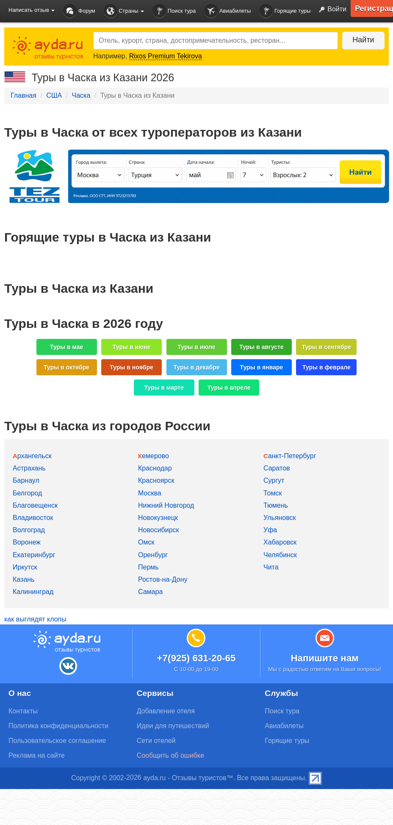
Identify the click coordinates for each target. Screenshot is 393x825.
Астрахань (29, 468)
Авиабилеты (227, 11)
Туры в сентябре (326, 347)
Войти (330, 9)
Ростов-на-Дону (163, 579)
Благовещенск (35, 505)
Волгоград (29, 530)
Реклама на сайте (36, 755)
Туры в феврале (326, 367)
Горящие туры (284, 11)
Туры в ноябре (131, 367)
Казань (23, 579)
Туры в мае (66, 347)
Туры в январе (261, 367)
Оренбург (153, 554)
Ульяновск (279, 517)
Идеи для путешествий (173, 725)
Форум (79, 11)
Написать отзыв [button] (31, 10)
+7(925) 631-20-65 (196, 658)
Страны (124, 11)
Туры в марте (164, 387)
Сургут (273, 480)
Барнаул (26, 480)
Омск (146, 542)
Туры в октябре (66, 367)
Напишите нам (325, 658)
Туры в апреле (229, 387)
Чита (271, 567)
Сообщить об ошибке (170, 755)
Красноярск (156, 480)
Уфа (270, 530)
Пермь (148, 567)
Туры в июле (196, 347)
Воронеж (27, 542)
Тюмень (275, 505)
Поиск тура (174, 11)
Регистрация (374, 8)
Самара (150, 591)
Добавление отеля (166, 711)
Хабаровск (279, 542)
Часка (81, 95)
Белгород (27, 493)
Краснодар (155, 468)
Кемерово (153, 455)
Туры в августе (261, 347)
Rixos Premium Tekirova (165, 56)
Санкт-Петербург (289, 455)
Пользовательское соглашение (57, 740)
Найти (363, 40)
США (54, 95)
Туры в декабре (197, 367)
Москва (149, 493)
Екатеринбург (34, 554)
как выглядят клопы (35, 619)
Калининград (33, 591)
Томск (272, 493)
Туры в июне (131, 347)
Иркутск (25, 567)
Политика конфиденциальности (58, 725)
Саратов (276, 468)
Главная (23, 95)
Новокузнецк (158, 517)
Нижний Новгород (166, 505)
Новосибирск (158, 530)
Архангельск (32, 455)
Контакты (23, 711)
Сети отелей (156, 740)
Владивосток (33, 517)
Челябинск (280, 554)
